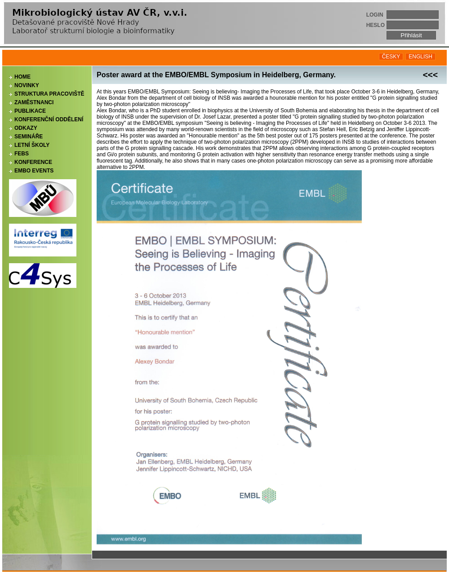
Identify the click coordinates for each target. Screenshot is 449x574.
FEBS (21, 153)
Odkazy (25, 128)
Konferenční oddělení (48, 119)
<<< (430, 74)
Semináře (28, 136)
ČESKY (391, 56)
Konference (33, 162)
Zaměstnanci (33, 102)
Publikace (30, 111)
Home (22, 77)
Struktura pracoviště (49, 94)
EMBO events (33, 171)
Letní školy (31, 145)
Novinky (26, 85)
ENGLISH (420, 56)
